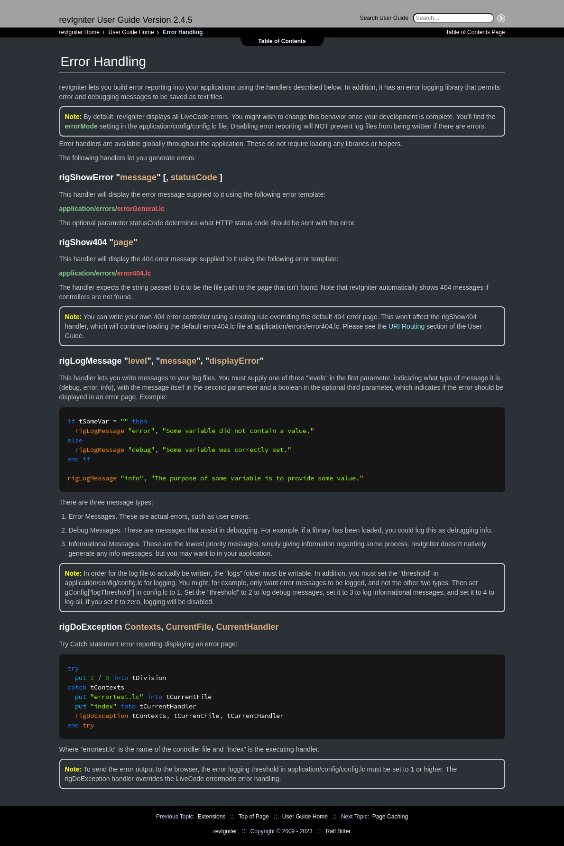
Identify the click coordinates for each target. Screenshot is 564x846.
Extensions (212, 816)
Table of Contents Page (475, 32)
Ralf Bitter (338, 831)
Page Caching (390, 816)
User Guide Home (131, 32)
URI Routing (406, 326)
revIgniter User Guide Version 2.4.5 (126, 20)
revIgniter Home (79, 32)
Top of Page (254, 816)
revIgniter (225, 831)
